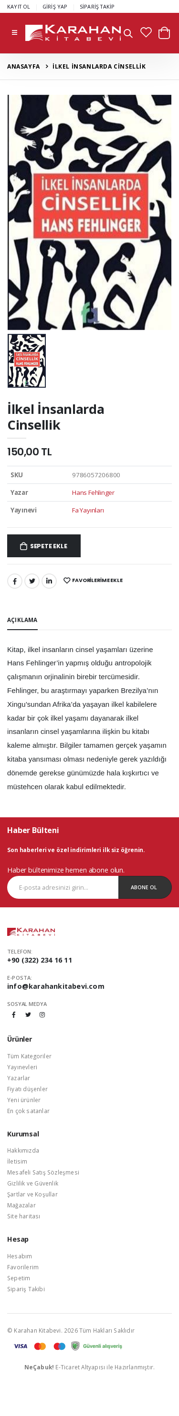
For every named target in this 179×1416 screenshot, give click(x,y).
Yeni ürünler (24, 1100)
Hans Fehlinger (93, 492)
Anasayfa (23, 66)
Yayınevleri (22, 1067)
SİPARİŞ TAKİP (97, 6)
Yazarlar (19, 1078)
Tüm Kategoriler (29, 1056)
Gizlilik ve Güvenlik (32, 1183)
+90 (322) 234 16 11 (39, 959)
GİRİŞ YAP (55, 6)
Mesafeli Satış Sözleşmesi (43, 1172)
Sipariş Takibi (26, 1289)
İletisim (17, 1161)
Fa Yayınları (88, 510)
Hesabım (19, 1256)
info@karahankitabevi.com (56, 986)
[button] (128, 34)
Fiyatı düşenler (27, 1089)
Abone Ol (144, 887)
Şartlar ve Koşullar (32, 1194)
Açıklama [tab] (22, 619)
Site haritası (24, 1216)
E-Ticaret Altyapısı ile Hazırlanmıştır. (89, 1367)
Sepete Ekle (48, 546)
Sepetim (18, 1278)
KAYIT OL (19, 6)
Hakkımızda (23, 1150)
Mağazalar (21, 1205)
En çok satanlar (28, 1111)
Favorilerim (23, 1267)
